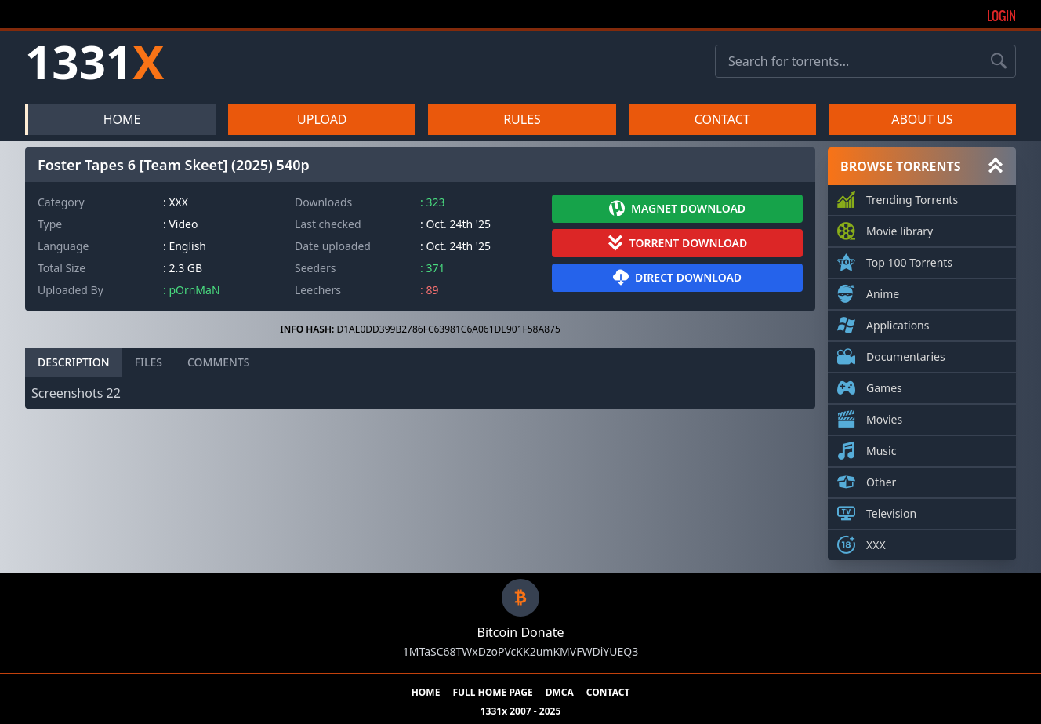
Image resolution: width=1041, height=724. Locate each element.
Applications (897, 322)
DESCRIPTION (74, 362)
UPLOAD (322, 119)
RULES (522, 119)
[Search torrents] (999, 61)
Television (891, 510)
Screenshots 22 (76, 393)
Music (881, 448)
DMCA (560, 692)
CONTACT (722, 119)
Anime (882, 291)
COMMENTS (218, 362)
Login (1001, 15)
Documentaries (905, 354)
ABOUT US (921, 119)
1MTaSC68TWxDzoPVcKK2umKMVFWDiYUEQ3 (520, 651)
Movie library (899, 228)
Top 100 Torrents (909, 259)
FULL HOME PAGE (492, 692)
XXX (876, 542)
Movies (884, 416)
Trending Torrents (912, 197)
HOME (122, 119)
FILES (148, 362)
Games (884, 385)
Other (881, 479)
